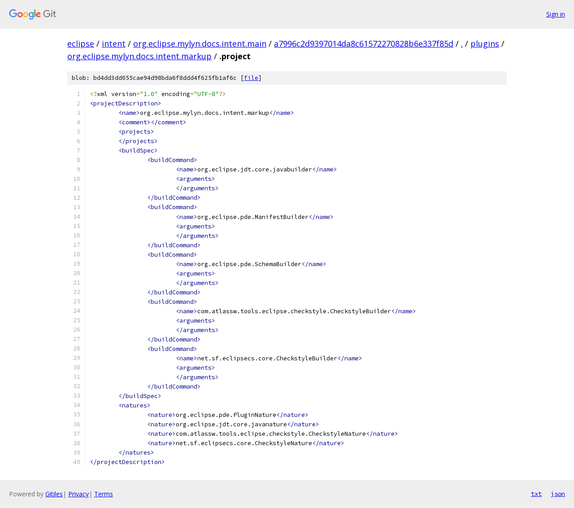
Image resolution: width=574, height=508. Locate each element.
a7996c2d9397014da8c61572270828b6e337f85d (363, 43)
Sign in (555, 14)
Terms (103, 494)
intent (114, 43)
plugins (484, 43)
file (251, 78)
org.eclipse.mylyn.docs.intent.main (199, 43)
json (558, 494)
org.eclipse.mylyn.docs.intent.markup (139, 56)
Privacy (78, 494)
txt (536, 494)
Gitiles (54, 494)
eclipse (80, 43)
